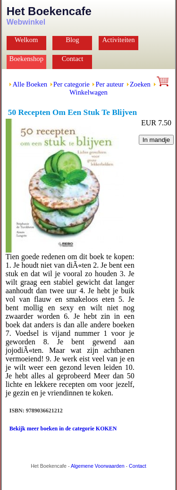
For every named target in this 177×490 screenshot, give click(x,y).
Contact (73, 58)
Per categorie (71, 84)
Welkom (26, 40)
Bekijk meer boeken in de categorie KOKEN (63, 428)
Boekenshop (26, 58)
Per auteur (109, 84)
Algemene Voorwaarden (98, 466)
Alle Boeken (29, 84)
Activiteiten (118, 40)
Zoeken (140, 84)
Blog (72, 40)
